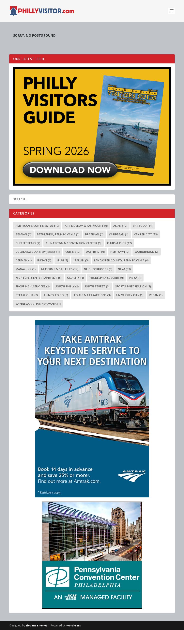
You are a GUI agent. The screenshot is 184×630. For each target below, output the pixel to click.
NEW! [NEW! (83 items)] (124, 269)
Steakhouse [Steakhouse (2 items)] (27, 295)
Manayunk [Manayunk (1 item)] (26, 269)
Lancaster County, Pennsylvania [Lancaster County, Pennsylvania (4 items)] (121, 260)
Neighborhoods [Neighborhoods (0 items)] (98, 269)
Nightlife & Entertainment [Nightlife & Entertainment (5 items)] (38, 278)
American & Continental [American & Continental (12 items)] (37, 226)
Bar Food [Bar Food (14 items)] (142, 226)
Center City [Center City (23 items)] (146, 234)
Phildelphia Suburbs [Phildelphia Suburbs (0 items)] (106, 278)
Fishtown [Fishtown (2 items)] (119, 252)
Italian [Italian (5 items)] (81, 260)
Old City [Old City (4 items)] (75, 278)
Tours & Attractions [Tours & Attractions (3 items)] (92, 295)
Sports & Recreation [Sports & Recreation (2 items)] (133, 286)
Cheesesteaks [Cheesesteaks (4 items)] (28, 243)
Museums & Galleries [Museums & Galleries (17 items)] (59, 269)
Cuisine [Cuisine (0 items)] (72, 252)
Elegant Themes (36, 625)
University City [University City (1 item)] (129, 295)
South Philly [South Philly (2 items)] (67, 286)
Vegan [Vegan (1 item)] (155, 295)
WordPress (73, 625)
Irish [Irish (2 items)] (62, 260)
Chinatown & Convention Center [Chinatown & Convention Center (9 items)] (73, 243)
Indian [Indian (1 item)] (44, 260)
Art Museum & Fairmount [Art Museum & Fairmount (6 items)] (86, 226)
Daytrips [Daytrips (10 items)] (95, 252)
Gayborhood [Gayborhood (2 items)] (146, 252)
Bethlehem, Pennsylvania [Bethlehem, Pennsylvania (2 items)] (58, 234)
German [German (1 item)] (24, 260)
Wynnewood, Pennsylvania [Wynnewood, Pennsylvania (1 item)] (38, 304)
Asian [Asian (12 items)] (120, 226)
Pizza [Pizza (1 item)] (135, 278)
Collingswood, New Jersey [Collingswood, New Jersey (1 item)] (38, 252)
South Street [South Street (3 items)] (96, 286)
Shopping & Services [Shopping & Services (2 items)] (33, 286)
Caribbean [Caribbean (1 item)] (118, 234)
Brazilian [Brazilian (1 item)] (94, 234)
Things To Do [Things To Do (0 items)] (55, 295)
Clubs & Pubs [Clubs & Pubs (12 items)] (119, 243)
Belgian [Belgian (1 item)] (23, 234)
